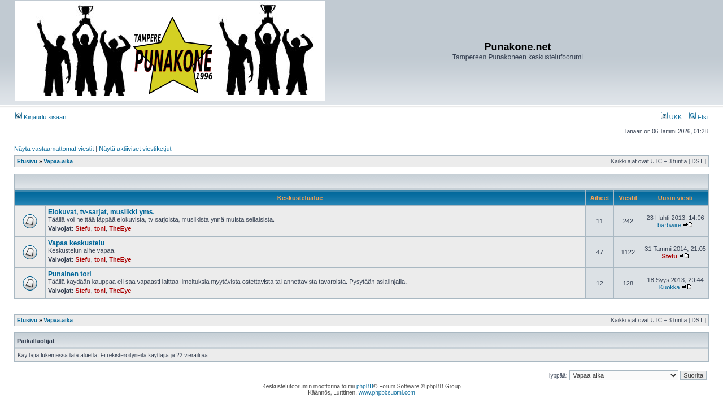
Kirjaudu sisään (40, 117)
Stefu (83, 228)
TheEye (120, 228)
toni (100, 228)
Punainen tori (70, 274)
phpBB (364, 386)
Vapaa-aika (58, 161)
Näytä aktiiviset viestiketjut (135, 148)
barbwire (669, 225)
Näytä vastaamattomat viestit (54, 148)
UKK (671, 117)
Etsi (698, 117)
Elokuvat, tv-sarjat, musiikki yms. (101, 212)
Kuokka (669, 287)
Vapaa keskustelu (76, 243)
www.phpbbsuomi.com (387, 392)
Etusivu (27, 161)
